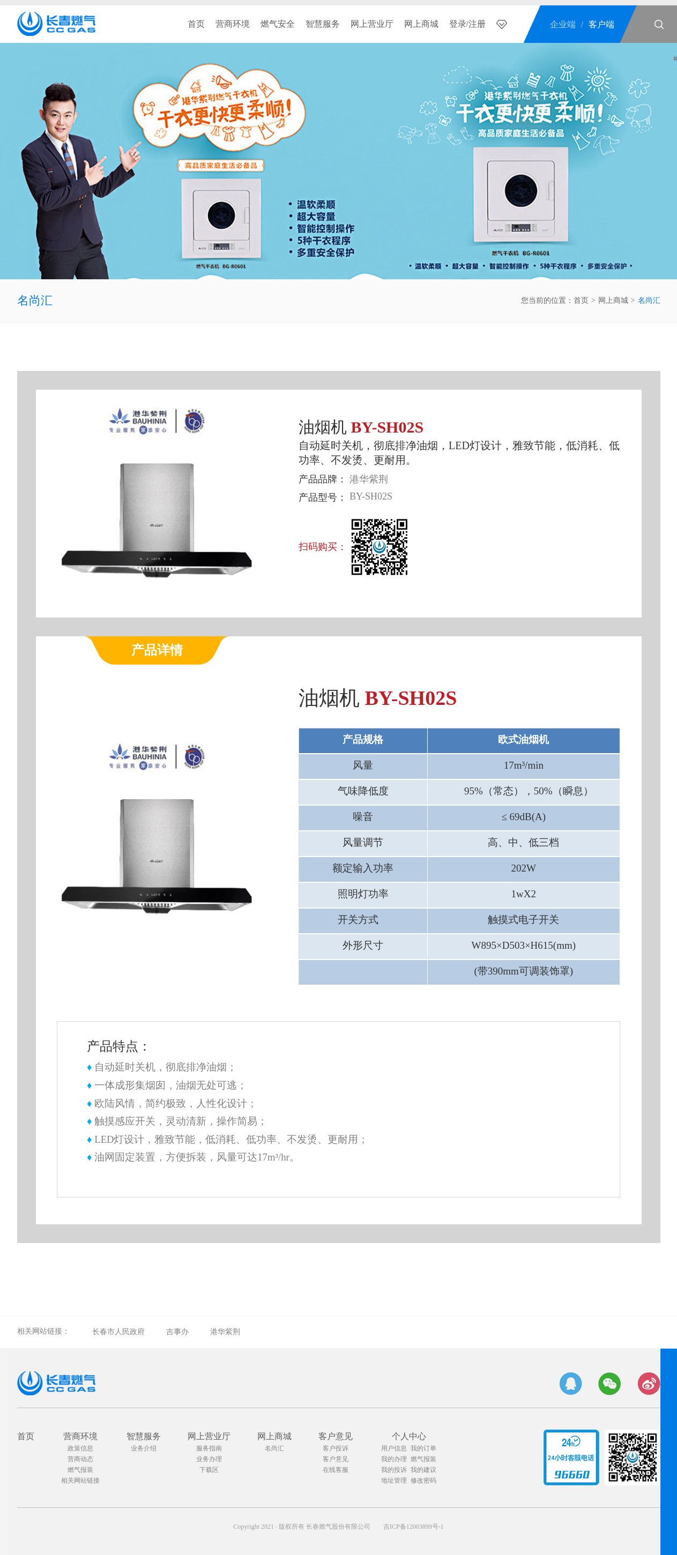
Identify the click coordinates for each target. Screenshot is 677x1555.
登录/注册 (467, 23)
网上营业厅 (372, 23)
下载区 (209, 1470)
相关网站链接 (80, 1480)
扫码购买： (323, 546)
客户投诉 (335, 1448)
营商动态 (80, 1459)
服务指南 (209, 1448)
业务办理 (209, 1459)
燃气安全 (278, 23)
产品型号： (323, 497)
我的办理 (394, 1459)
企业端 (563, 24)
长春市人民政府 (118, 1332)
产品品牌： (323, 479)
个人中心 (409, 1436)
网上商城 (421, 23)
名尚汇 (35, 300)
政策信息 (80, 1448)
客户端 (601, 24)
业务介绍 (144, 1448)
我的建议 (423, 1470)
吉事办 (177, 1332)
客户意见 (335, 1436)
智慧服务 (323, 23)
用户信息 (394, 1448)
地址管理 (394, 1480)
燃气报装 (80, 1470)
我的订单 (423, 1448)
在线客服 (335, 1470)
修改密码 (423, 1480)
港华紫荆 (225, 1332)
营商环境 (232, 23)
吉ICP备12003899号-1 (413, 1526)
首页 (196, 23)
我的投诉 (394, 1470)
